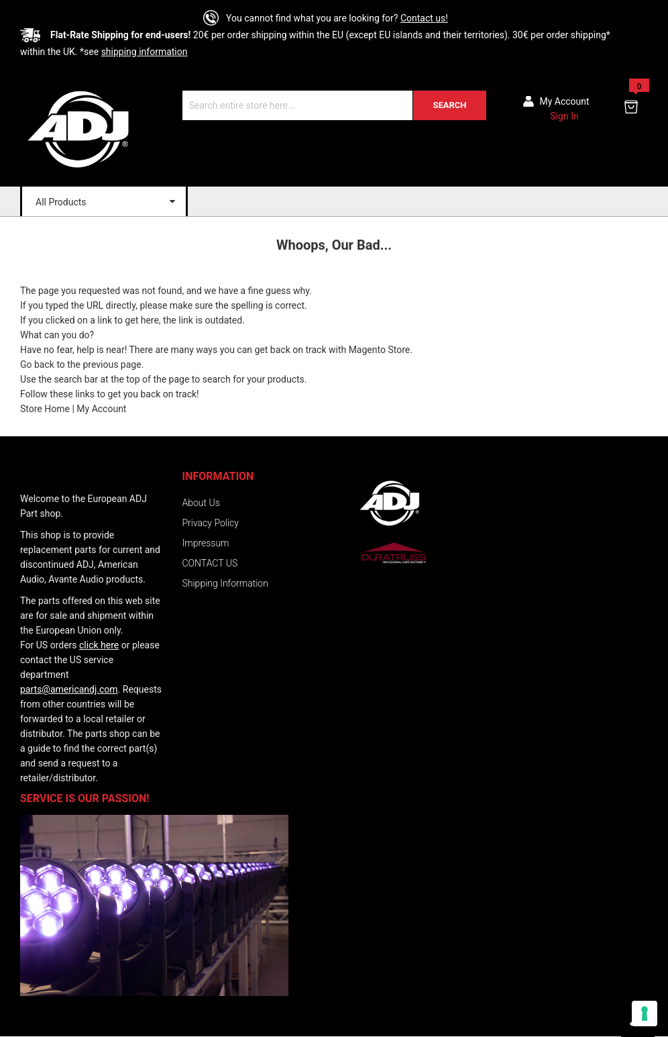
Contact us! (424, 18)
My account (565, 101)
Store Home (45, 408)
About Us (201, 502)
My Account (101, 408)
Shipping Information (225, 583)
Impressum (205, 543)
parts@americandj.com (69, 689)
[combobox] (334, 105)
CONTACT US (210, 563)
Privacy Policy (210, 522)
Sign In (564, 116)
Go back (37, 364)
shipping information (144, 51)
